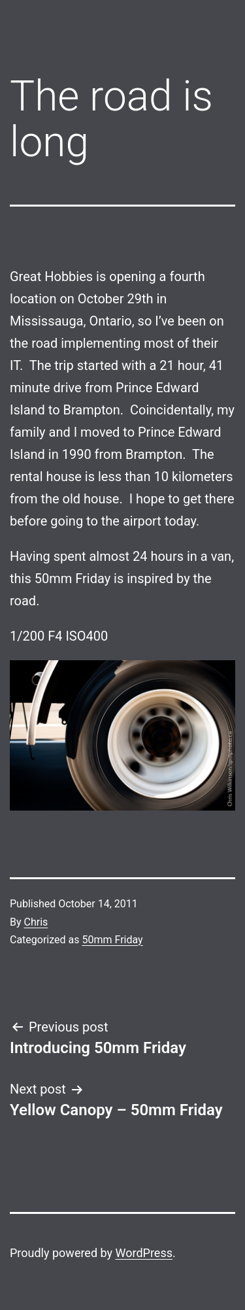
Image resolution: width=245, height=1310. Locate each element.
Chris (36, 922)
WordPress (144, 1253)
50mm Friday (112, 939)
